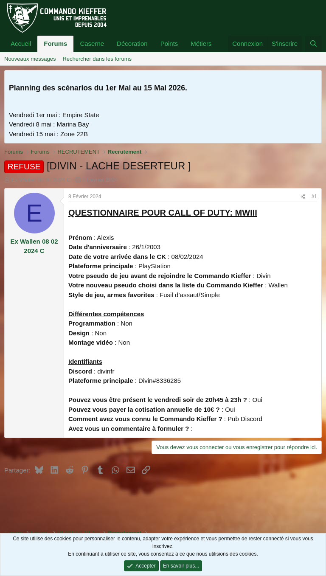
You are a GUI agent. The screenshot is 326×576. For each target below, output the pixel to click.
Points (169, 43)
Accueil (21, 43)
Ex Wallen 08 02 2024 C (41, 180)
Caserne (92, 43)
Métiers (201, 43)
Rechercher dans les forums (97, 59)
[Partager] (303, 196)
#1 (314, 196)
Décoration (132, 43)
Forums (55, 43)
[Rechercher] (313, 44)
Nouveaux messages (30, 59)
